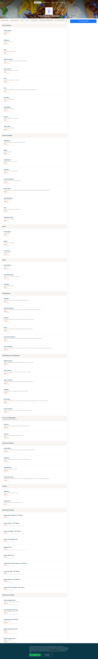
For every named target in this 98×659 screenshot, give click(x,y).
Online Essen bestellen (83, 21)
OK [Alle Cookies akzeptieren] (35, 654)
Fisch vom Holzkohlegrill (60, 20)
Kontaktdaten (54, 2)
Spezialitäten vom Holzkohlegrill (46, 20)
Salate (27, 20)
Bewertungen (46, 2)
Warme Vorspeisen (14, 20)
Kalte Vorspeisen (4, 20)
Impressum (62, 2)
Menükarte (38, 2)
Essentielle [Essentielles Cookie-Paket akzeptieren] (47, 654)
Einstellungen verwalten (53, 649)
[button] (67, 20)
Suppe (22, 20)
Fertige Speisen (34, 20)
